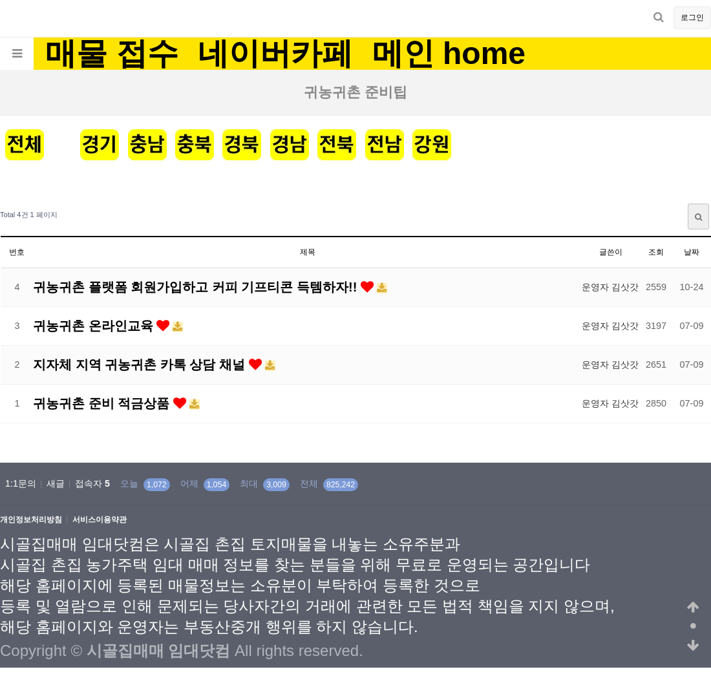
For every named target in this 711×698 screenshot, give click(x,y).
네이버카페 (275, 53)
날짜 (691, 252)
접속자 (92, 483)
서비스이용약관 (99, 520)
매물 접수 (111, 53)
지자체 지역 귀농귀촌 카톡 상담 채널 (141, 364)
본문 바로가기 (0, 0)
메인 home (448, 53)
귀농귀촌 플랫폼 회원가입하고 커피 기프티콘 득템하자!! (197, 287)
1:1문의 (20, 483)
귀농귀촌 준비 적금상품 (103, 403)
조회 (656, 252)
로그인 (692, 17)
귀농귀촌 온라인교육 (94, 326)
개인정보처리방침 (31, 520)
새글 (56, 483)
